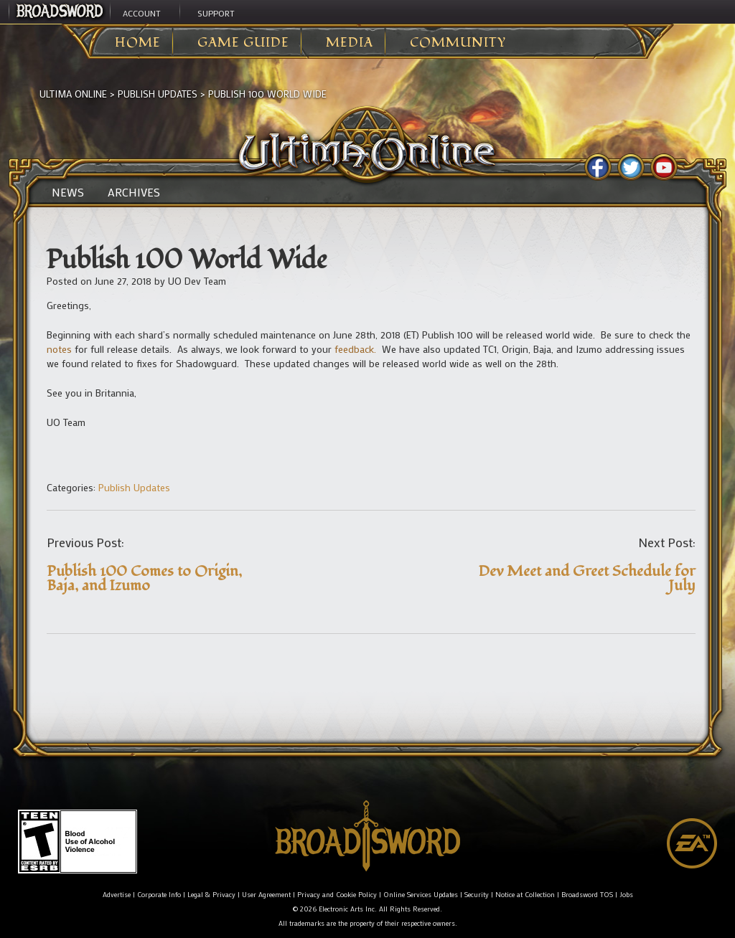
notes (59, 349)
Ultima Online (73, 93)
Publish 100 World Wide (267, 93)
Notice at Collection (525, 894)
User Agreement (266, 894)
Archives (134, 192)
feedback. (355, 349)
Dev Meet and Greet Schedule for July (587, 578)
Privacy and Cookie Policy (337, 894)
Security (476, 894)
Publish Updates (157, 93)
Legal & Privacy (211, 894)
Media (349, 43)
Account (142, 13)
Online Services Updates (420, 894)
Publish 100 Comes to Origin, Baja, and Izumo (144, 578)
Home (138, 43)
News (68, 192)
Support (216, 13)
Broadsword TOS (587, 894)
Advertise (117, 894)
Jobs (626, 894)
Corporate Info (159, 894)
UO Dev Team (197, 281)
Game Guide (243, 43)
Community (458, 43)
